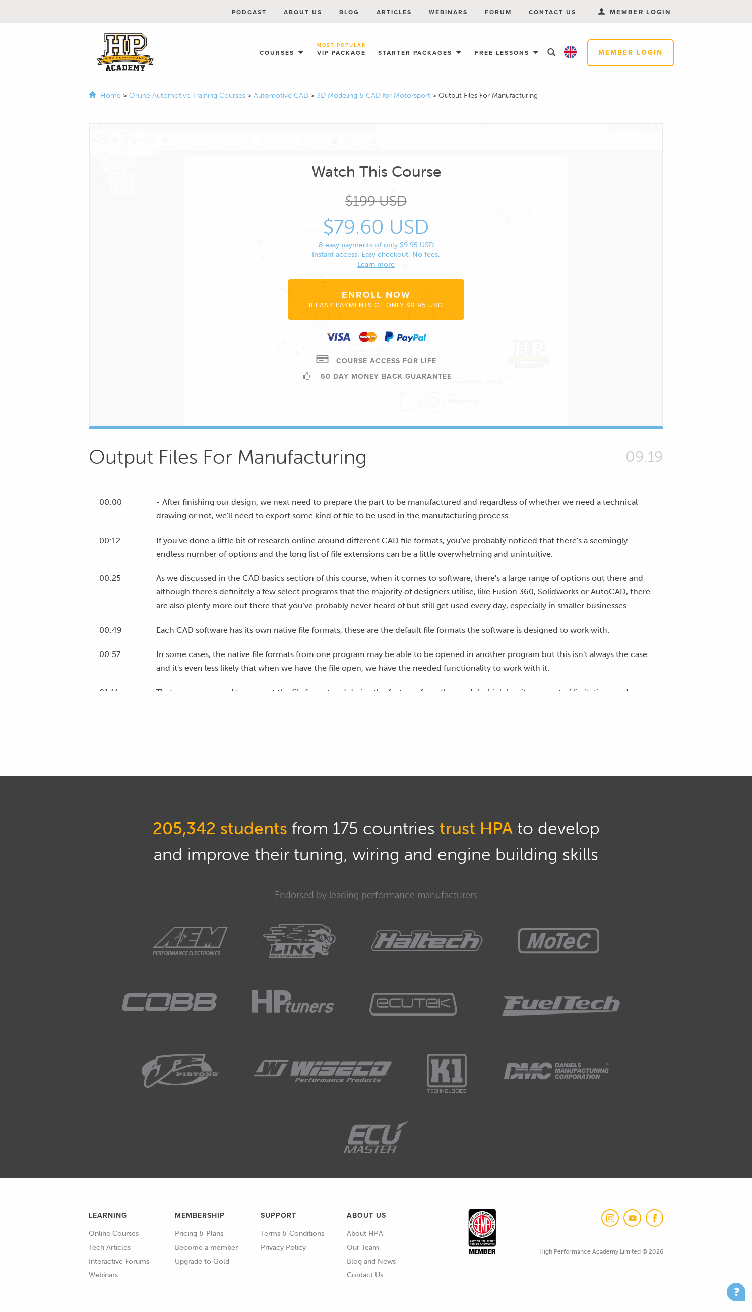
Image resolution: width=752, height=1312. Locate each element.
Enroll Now (376, 299)
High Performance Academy (125, 52)
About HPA (365, 1233)
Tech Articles (110, 1247)
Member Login (630, 52)
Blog (349, 12)
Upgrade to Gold (202, 1261)
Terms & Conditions (292, 1233)
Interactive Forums (119, 1261)
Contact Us (552, 12)
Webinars (448, 12)
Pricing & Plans (199, 1233)
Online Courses (114, 1233)
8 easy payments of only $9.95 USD (376, 245)
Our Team (363, 1247)
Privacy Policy (283, 1247)
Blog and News (371, 1261)
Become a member (206, 1247)
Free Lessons (503, 52)
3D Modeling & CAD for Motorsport (374, 95)
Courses (278, 52)
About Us (303, 12)
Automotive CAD (282, 95)
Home (110, 95)
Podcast (249, 12)
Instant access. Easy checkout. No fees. (376, 254)
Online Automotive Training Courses (188, 95)
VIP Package (341, 50)
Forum (498, 12)
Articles (394, 12)
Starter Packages (416, 52)
